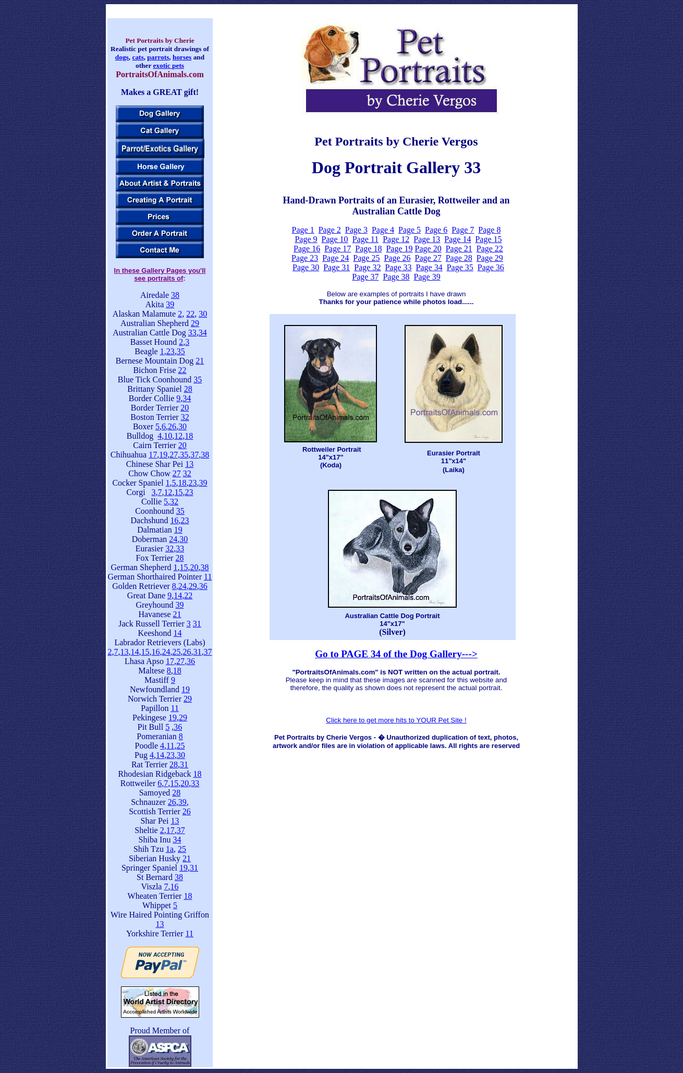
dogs (122, 57)
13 (189, 464)
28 (188, 388)
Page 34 (429, 267)
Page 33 (398, 267)
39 (170, 304)
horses (182, 57)
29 (195, 323)
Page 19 (399, 248)
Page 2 (330, 229)
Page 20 (428, 248)
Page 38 (396, 276)
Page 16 (307, 248)
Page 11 (365, 239)
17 (153, 454)
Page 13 (426, 239)
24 (173, 539)
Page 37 (365, 276)
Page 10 (335, 239)
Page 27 (428, 258)
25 (177, 651)
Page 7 (463, 229)
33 (192, 332)
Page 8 (489, 229)
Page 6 (436, 229)
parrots (158, 57)
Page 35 (460, 267)
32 (185, 417)
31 (197, 623)
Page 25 (366, 258)
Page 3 (356, 229)
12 (178, 435)
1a (170, 849)
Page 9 (306, 239)
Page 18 (368, 248)
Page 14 (457, 239)
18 (189, 435)
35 (181, 351)
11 (208, 576)
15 (179, 492)
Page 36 (491, 267)
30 (203, 313)
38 (175, 295)
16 (174, 520)
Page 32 (367, 267)
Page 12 (396, 239)
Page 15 (488, 239)
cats (137, 57)
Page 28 (459, 258)
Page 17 (337, 248)
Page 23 (304, 258)
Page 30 (305, 267)
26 (172, 426)
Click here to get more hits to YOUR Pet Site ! (396, 720)
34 (203, 332)
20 (184, 407)
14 (178, 595)
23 (170, 351)
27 (173, 454)
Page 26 (397, 258)
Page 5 (409, 229)
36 (203, 586)
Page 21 (459, 248)
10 (168, 435)
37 (194, 454)
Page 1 (303, 229)
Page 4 (383, 229)
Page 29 (490, 258)
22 (190, 313)
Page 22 (490, 248)
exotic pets (168, 65)
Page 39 (427, 276)
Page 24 (335, 258)
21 (200, 360)
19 (163, 454)
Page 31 (336, 267)
